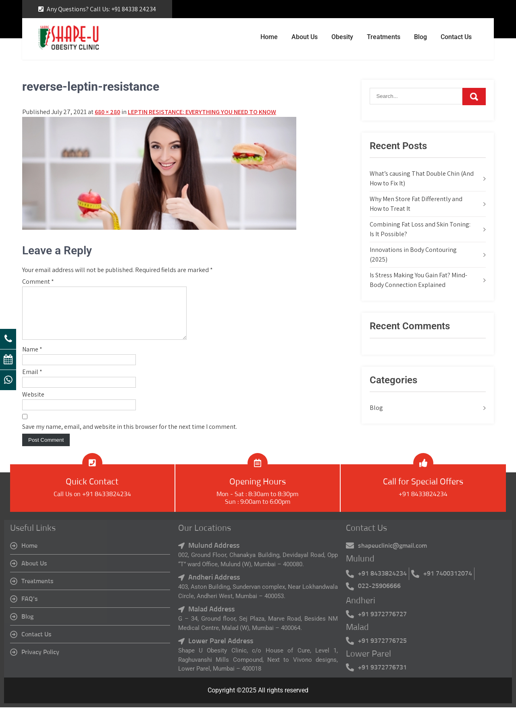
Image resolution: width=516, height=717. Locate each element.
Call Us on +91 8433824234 (92, 504)
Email (32, 381)
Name (32, 359)
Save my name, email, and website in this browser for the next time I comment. (129, 436)
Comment (38, 281)
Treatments (383, 37)
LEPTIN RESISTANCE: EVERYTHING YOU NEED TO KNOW (202, 112)
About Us (304, 37)
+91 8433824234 (423, 504)
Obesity (342, 37)
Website (33, 404)
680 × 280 (107, 112)
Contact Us (456, 37)
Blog (420, 37)
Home (269, 37)
